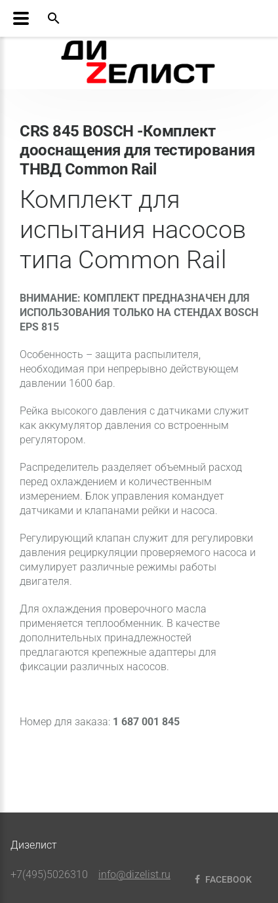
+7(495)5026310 (49, 874)
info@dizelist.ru (134, 874)
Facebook (221, 879)
